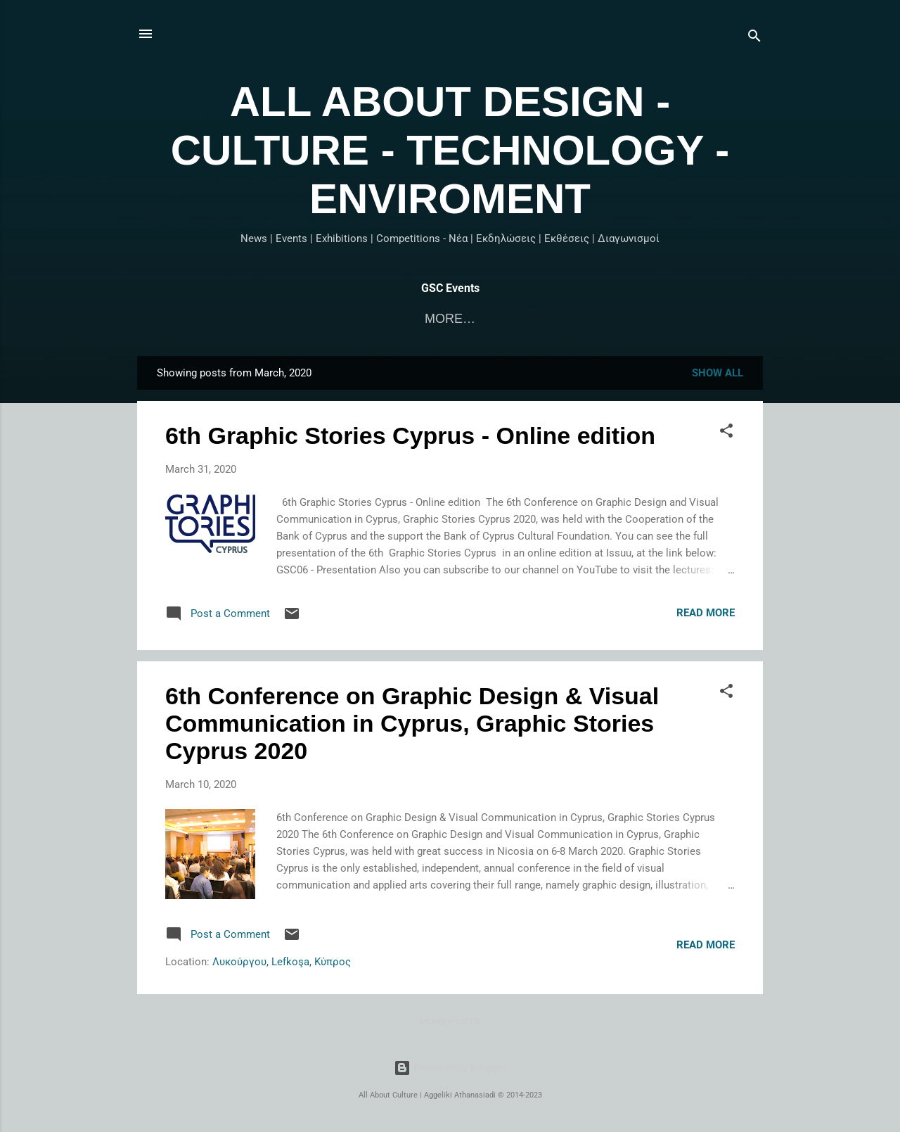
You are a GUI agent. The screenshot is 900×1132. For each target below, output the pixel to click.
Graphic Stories (512, 319)
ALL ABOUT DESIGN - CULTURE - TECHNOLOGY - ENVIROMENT (450, 150)
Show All (717, 373)
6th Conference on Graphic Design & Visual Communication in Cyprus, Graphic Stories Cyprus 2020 (412, 723)
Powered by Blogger (450, 1068)
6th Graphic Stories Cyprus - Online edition (410, 435)
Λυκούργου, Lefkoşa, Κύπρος (281, 961)
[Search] (754, 38)
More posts (450, 1021)
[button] (726, 433)
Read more (705, 612)
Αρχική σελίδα (379, 319)
